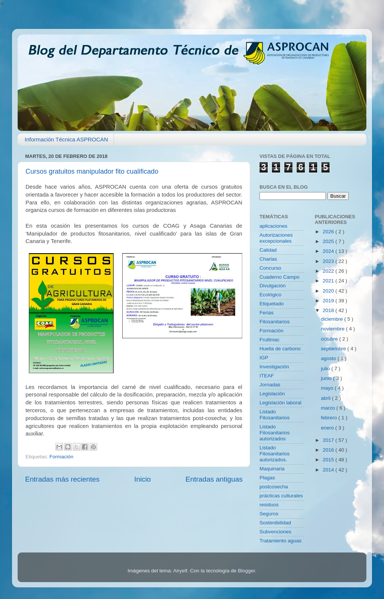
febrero (330, 417)
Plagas (267, 477)
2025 (328, 241)
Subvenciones (275, 531)
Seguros (269, 513)
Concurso (270, 268)
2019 (328, 300)
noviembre (333, 329)
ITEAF (267, 375)
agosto (329, 358)
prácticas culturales (281, 495)
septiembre (334, 348)
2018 (328, 310)
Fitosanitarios (275, 321)
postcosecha (274, 486)
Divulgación (273, 285)
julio (326, 368)
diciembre (332, 319)
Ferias (267, 312)
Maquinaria (272, 468)
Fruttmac (269, 339)
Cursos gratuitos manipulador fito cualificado (92, 171)
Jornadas (270, 384)
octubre (330, 339)
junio (327, 378)
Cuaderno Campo (280, 277)
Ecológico (271, 294)
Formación (62, 456)
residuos (269, 504)
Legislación (272, 393)
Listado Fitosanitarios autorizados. (275, 453)
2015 (328, 459)
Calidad (268, 250)
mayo (328, 388)
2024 (328, 251)
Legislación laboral (281, 402)
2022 (328, 271)
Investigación (274, 366)
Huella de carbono (280, 348)
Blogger (246, 570)
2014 (328, 470)
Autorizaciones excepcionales (276, 238)
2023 (328, 261)
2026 (328, 231)
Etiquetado (272, 303)
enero (328, 428)
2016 (328, 450)
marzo (328, 408)
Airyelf (180, 570)
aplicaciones (273, 226)
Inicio (142, 479)
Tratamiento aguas (281, 540)
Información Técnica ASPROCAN (66, 139)
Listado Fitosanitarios (275, 414)
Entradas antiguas (214, 479)
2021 (328, 281)
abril (326, 398)
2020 (328, 291)
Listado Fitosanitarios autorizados (275, 432)
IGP (264, 357)
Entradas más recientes (62, 479)
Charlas (268, 259)
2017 (328, 440)
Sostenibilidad (275, 522)
